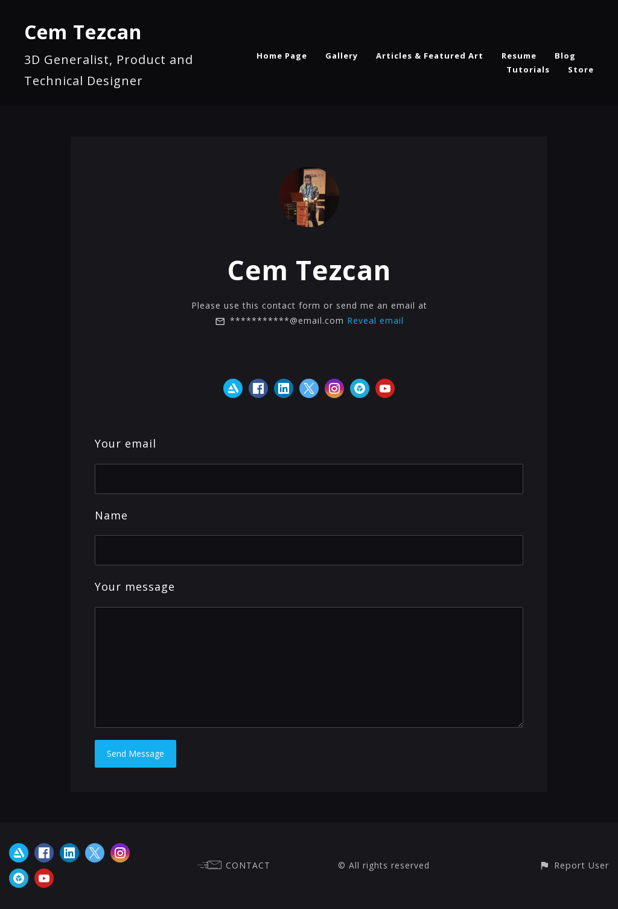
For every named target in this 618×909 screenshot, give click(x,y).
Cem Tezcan (83, 32)
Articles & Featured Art (429, 55)
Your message (135, 586)
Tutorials (528, 69)
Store (581, 69)
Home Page (281, 55)
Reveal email (375, 320)
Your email (125, 443)
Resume (519, 55)
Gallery (341, 55)
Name (111, 515)
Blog (565, 55)
